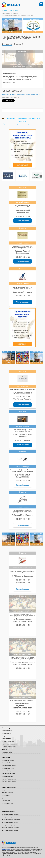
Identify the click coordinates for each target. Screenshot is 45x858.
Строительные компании (9, 781)
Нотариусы (16, 13)
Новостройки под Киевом (9, 765)
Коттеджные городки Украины (10, 814)
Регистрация (14, 10)
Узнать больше (22, 220)
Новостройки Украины (8, 760)
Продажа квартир (7, 730)
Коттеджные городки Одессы (10, 825)
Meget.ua (36, 94)
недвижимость (15, 97)
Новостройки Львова (7, 776)
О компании (7, 44)
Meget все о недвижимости (22, 843)
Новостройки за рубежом (9, 779)
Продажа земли (6, 738)
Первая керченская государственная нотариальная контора (21, 124)
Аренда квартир (6, 790)
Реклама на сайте (7, 752)
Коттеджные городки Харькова (10, 827)
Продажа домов (6, 736)
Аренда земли (6, 800)
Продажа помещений (8, 741)
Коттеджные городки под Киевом (11, 819)
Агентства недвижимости (9, 746)
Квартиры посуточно (7, 792)
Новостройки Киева (7, 763)
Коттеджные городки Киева (9, 817)
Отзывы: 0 (18, 44)
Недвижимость (6, 13)
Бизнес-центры (6, 806)
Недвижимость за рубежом (9, 744)
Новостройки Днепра (8, 768)
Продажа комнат (6, 733)
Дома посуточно (6, 798)
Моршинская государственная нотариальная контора (23, 118)
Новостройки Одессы (8, 771)
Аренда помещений (7, 803)
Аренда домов (6, 795)
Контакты (4, 749)
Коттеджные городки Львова (10, 830)
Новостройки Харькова (8, 773)
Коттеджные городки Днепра (10, 822)
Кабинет (4, 10)
